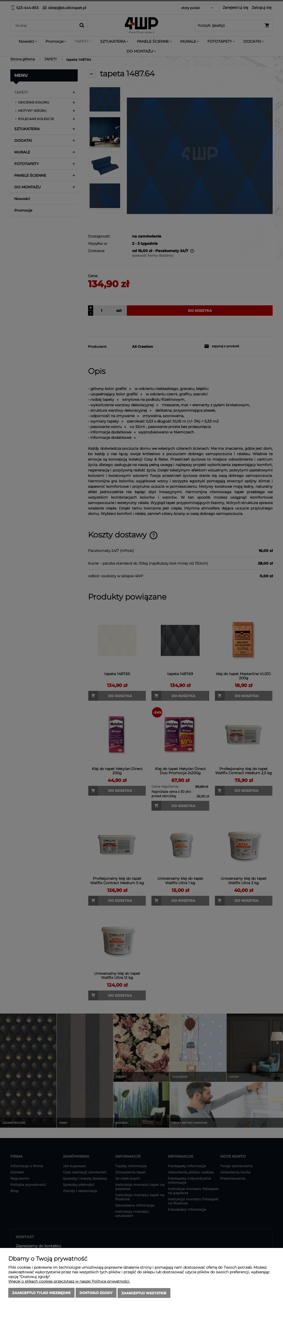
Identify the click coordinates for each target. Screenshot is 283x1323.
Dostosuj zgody (96, 1293)
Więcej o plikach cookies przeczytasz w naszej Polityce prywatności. (69, 1282)
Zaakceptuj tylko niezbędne (41, 1293)
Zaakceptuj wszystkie (143, 1293)
